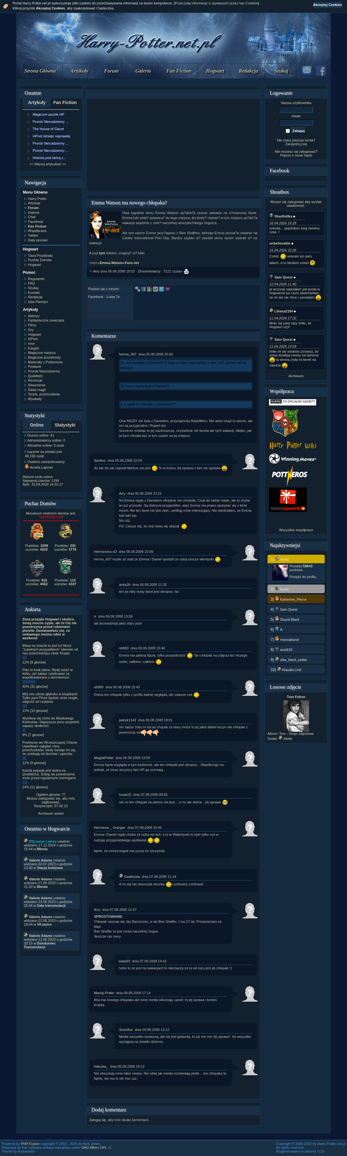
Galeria (143, 71)
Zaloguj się (97, 1120)
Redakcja (248, 71)
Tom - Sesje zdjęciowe (296, 733)
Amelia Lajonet (39, 467)
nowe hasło (303, 155)
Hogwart (215, 71)
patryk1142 (127, 720)
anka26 (124, 584)
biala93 (124, 961)
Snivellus (126, 1030)
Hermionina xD (105, 551)
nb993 (124, 648)
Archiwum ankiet (51, 813)
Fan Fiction (178, 71)
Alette (285, 738)
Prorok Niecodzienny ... (51, 122)
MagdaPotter (104, 758)
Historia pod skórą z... (49, 158)
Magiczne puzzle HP (48, 114)
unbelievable (279, 243)
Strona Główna (40, 71)
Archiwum (296, 376)
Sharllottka (280, 216)
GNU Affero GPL (94, 1147)
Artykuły (79, 71)
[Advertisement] (173, 145)
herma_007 (128, 354)
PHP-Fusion (30, 1144)
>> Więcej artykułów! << (47, 164)
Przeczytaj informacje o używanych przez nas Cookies (216, 3)
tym (102, 253)
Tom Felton (296, 697)
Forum (111, 71)
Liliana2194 (281, 311)
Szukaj (281, 71)
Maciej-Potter (104, 993)
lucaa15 (125, 794)
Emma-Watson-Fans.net (119, 263)
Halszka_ (101, 1066)
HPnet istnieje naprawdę (51, 136)
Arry (96, 271)
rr (95, 616)
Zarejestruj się (296, 144)
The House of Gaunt (48, 129)
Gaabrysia (129, 876)
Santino (100, 460)
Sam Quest (280, 277)
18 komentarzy (149, 271)
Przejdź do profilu (302, 577)
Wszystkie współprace (296, 530)
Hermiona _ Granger (109, 827)
